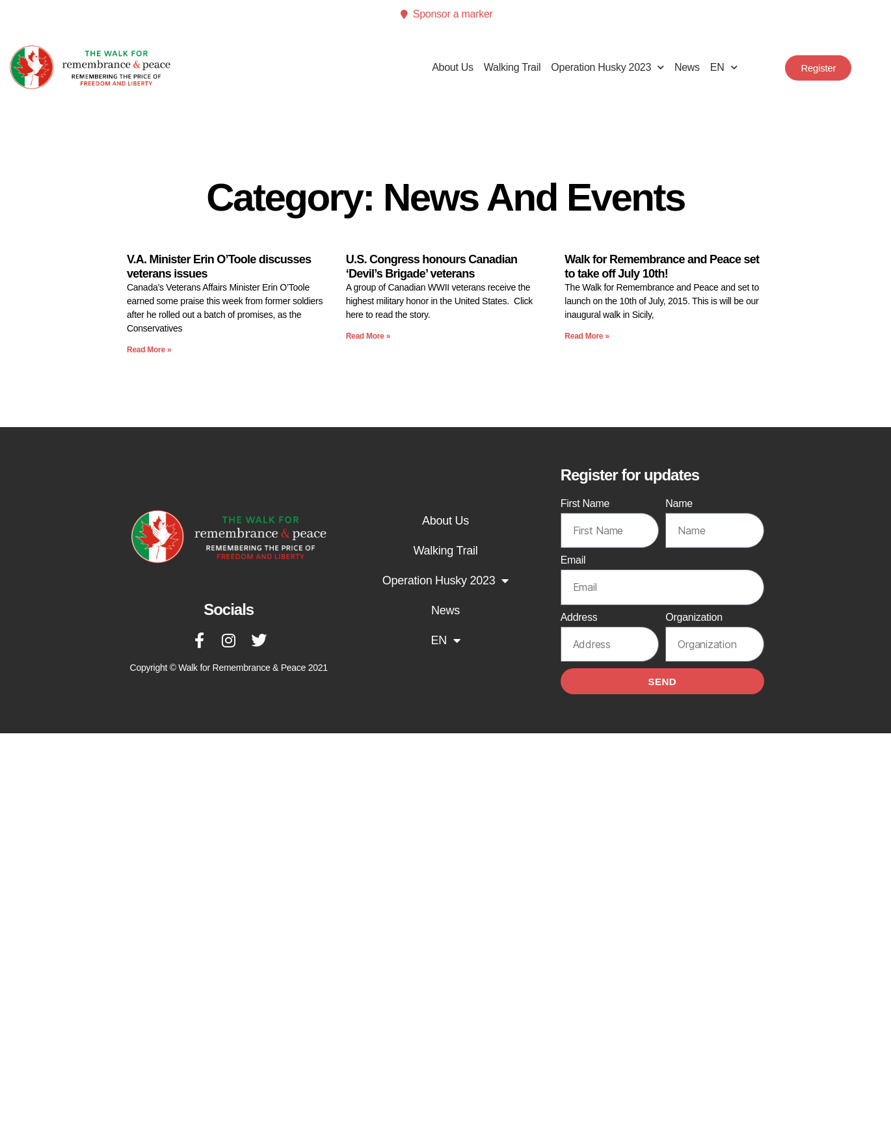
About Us (452, 67)
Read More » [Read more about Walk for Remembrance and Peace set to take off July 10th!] (587, 336)
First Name (585, 503)
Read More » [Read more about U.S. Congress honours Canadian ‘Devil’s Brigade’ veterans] (368, 336)
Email (573, 560)
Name (679, 503)
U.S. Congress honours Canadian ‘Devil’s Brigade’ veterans (432, 266)
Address (579, 617)
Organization (693, 617)
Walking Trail (512, 67)
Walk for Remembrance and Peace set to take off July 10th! (662, 266)
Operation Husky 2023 (607, 67)
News (687, 67)
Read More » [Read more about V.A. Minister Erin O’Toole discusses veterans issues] (149, 349)
